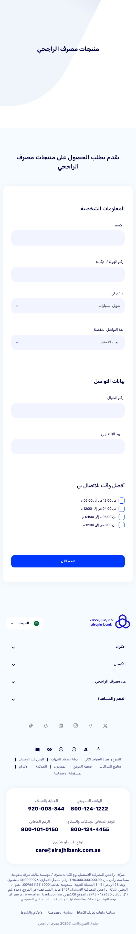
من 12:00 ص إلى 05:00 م (98, 500)
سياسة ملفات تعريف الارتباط (96, 912)
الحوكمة (41, 766)
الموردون (60, 766)
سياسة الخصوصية (60, 912)
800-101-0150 (39, 829)
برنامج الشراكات (110, 766)
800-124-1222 (89, 809)
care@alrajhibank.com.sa (68, 850)
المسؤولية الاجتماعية (68, 773)
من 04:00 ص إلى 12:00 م (98, 509)
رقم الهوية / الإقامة (109, 262)
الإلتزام (23, 766)
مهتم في (117, 293)
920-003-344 (46, 809)
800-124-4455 (89, 829)
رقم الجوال (115, 398)
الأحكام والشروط (32, 912)
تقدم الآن (68, 561)
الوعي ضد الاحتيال (31, 759)
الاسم (119, 225)
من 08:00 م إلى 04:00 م (99, 517)
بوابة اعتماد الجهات (64, 759)
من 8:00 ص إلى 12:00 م (99, 525)
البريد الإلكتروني (112, 434)
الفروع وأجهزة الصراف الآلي (103, 759)
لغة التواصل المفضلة (108, 329)
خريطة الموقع (83, 766)
